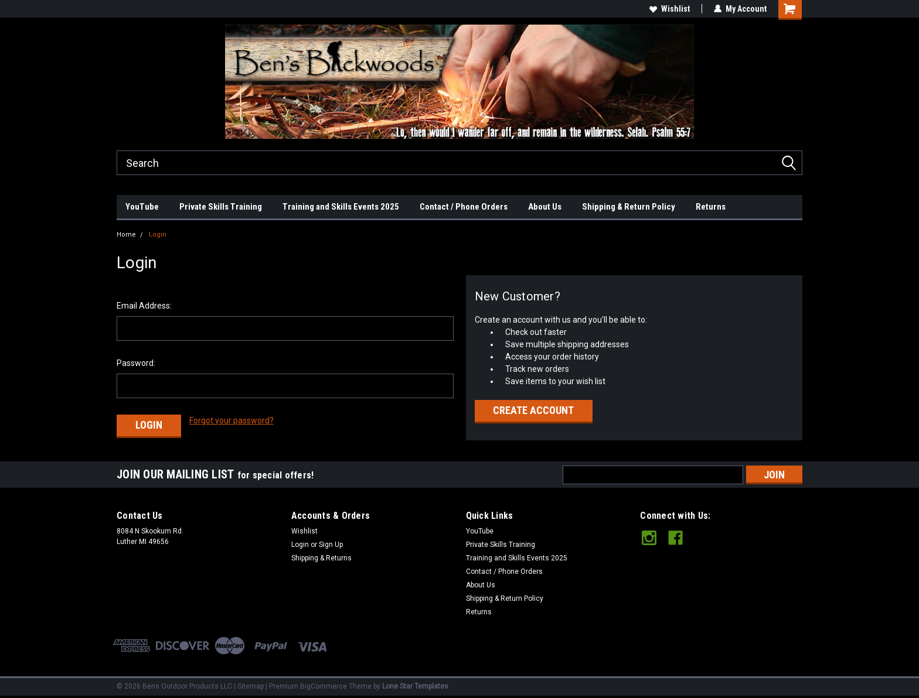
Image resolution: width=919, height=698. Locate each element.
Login (157, 234)
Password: (136, 363)
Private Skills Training (220, 206)
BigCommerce (323, 686)
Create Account (533, 410)
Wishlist (669, 8)
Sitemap (250, 686)
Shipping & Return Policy (628, 206)
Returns (711, 206)
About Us (544, 206)
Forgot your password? (231, 420)
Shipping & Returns (321, 558)
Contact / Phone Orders (464, 206)
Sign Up (331, 544)
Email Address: (144, 305)
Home (126, 234)
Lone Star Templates (415, 686)
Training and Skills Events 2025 (340, 206)
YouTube (142, 206)
